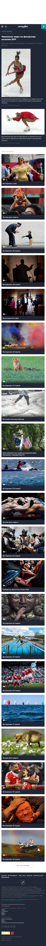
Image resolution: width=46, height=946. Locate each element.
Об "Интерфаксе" (13, 875)
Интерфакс (23, 26)
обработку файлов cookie (28, 897)
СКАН (2, 920)
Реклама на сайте (38, 875)
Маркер (3, 913)
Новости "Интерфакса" (7, 919)
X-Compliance (4, 911)
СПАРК (3, 910)
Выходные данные (6, 938)
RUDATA (3, 921)
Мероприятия (5, 877)
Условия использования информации (11, 937)
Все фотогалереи (23, 865)
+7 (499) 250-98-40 (6, 900)
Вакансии (29, 875)
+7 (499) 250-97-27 (18, 900)
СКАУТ (3, 912)
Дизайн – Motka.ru (6, 940)
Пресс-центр (22, 875)
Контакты (4, 875)
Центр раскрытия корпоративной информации (12, 922)
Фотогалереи (6, 31)
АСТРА (3, 915)
